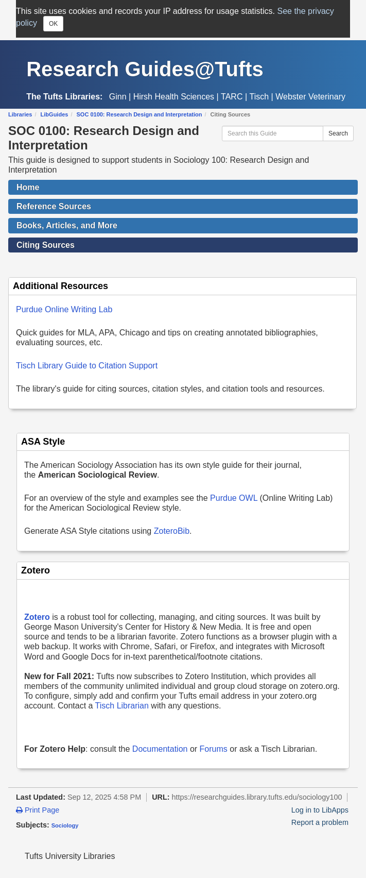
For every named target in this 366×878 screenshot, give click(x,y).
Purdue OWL (233, 498)
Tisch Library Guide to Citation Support (87, 365)
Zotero (37, 617)
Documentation (160, 749)
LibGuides (54, 114)
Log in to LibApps (319, 810)
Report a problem (319, 822)
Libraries (20, 114)
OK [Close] (53, 23)
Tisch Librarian (122, 705)
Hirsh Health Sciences (173, 96)
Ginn (118, 96)
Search (338, 133)
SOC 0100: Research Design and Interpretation (139, 114)
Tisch (259, 96)
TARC (231, 96)
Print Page (37, 810)
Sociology (65, 825)
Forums (214, 749)
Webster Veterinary (310, 96)
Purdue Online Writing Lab (64, 309)
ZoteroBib (171, 531)
